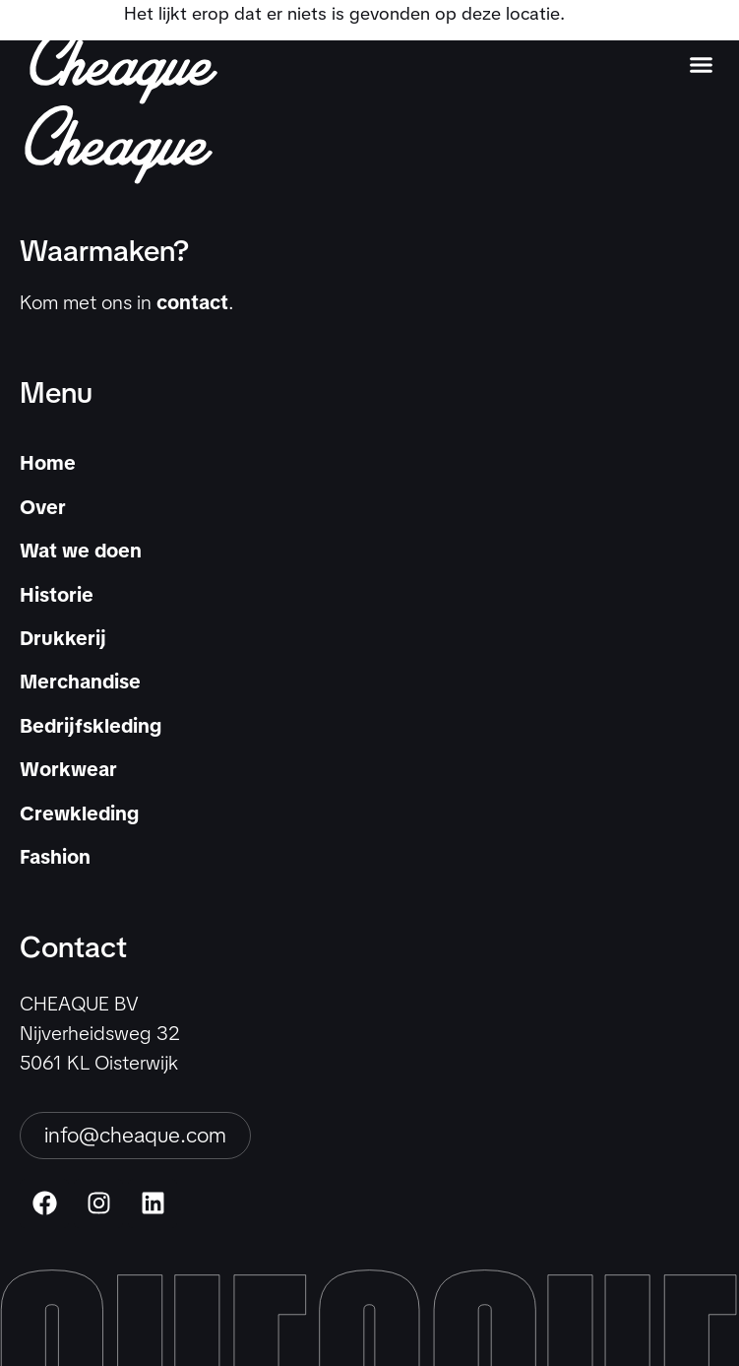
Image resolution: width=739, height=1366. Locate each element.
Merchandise (80, 681)
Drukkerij (63, 638)
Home (48, 463)
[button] (700, 65)
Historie (56, 595)
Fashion (55, 857)
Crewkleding (79, 813)
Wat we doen (81, 550)
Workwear (68, 769)
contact (192, 302)
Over (43, 507)
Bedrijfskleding (90, 726)
